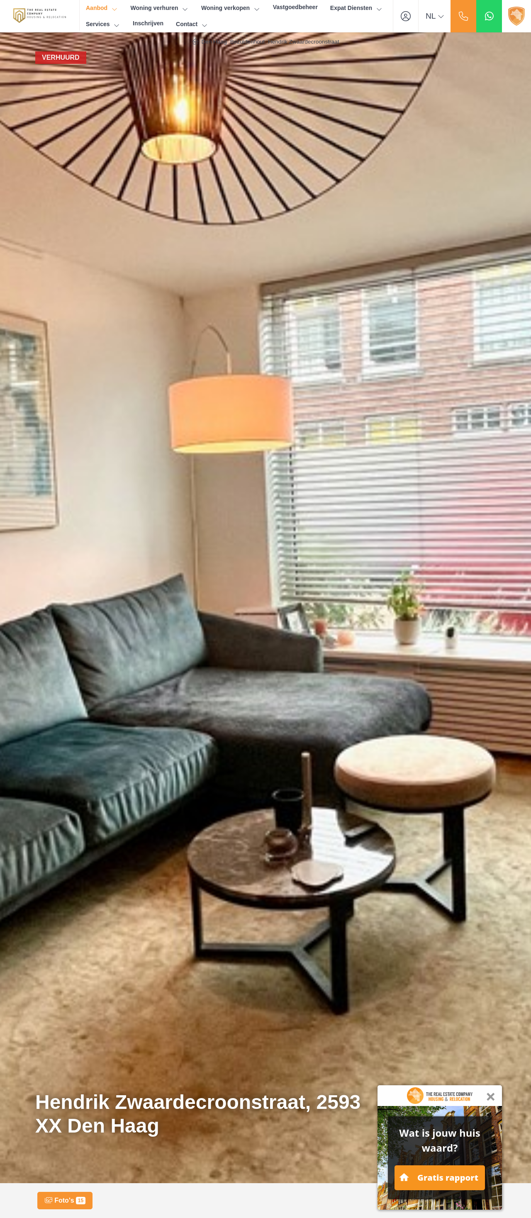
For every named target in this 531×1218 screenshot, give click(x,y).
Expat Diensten (356, 8)
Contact (192, 24)
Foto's (64, 1200)
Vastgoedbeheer (295, 7)
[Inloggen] (405, 16)
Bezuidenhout (247, 42)
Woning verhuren (160, 8)
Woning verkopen (231, 8)
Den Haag (214, 42)
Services (103, 24)
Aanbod (102, 8)
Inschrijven (148, 23)
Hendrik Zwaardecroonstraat (303, 42)
